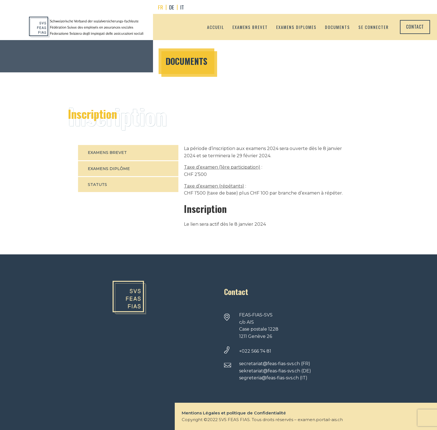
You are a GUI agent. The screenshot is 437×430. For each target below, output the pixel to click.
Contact (415, 26)
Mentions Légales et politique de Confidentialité (234, 413)
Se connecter (373, 27)
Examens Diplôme (109, 168)
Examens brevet (250, 27)
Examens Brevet (107, 152)
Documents (337, 27)
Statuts (97, 184)
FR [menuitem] (160, 7)
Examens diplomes (296, 27)
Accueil (215, 27)
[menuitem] (160, 7)
